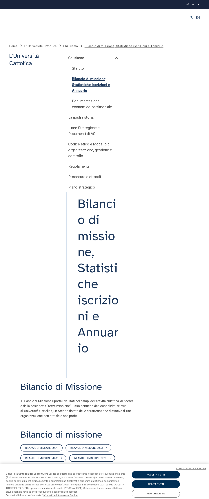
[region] (104, 481)
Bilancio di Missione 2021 (147, 222)
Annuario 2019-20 (172, 328)
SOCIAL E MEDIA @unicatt (118, 376)
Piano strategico (24, 267)
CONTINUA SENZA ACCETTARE (191, 468)
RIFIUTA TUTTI (156, 484)
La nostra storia (23, 197)
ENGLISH (184, 455)
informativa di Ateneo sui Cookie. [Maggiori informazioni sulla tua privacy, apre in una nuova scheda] (60, 495)
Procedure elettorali (27, 257)
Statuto (21, 149)
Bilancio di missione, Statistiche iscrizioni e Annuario (34, 165)
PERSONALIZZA (156, 493)
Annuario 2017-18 (133, 338)
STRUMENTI (67, 376)
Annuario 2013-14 (172, 349)
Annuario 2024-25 (94, 318)
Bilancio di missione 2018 (99, 243)
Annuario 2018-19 (94, 338)
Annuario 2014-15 (133, 349)
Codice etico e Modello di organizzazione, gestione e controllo (33, 230)
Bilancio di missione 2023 (144, 212)
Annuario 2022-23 (172, 318)
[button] (191, 17)
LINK (19, 376)
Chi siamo (19, 138)
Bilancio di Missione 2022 (99, 222)
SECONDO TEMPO (157, 376)
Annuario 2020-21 (133, 328)
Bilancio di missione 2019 (147, 232)
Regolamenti (21, 246)
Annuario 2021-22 (94, 328)
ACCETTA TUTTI (156, 474)
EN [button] (198, 17)
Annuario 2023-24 (133, 318)
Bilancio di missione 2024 (99, 212)
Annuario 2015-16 (94, 349)
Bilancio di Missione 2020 (99, 232)
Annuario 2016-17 (172, 338)
